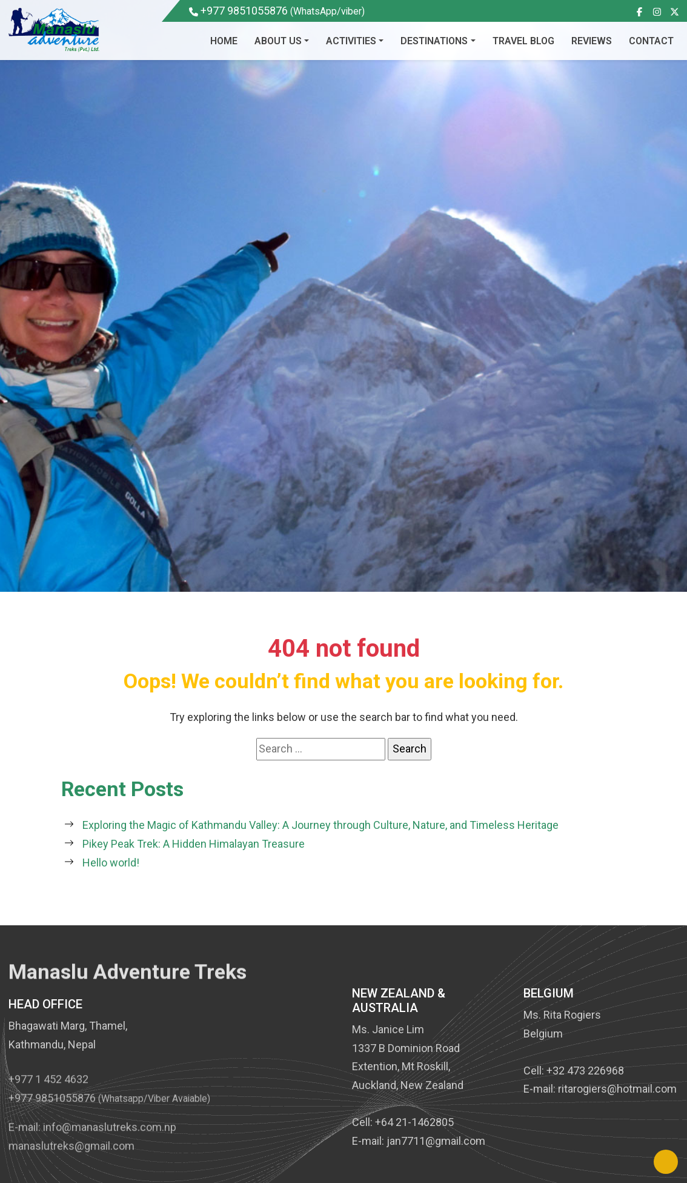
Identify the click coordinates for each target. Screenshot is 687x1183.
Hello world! (110, 862)
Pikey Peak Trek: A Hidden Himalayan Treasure (193, 843)
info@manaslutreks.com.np (109, 1145)
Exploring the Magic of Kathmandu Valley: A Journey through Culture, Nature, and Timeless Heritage (320, 825)
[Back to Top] (666, 1162)
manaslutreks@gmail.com (71, 1164)
